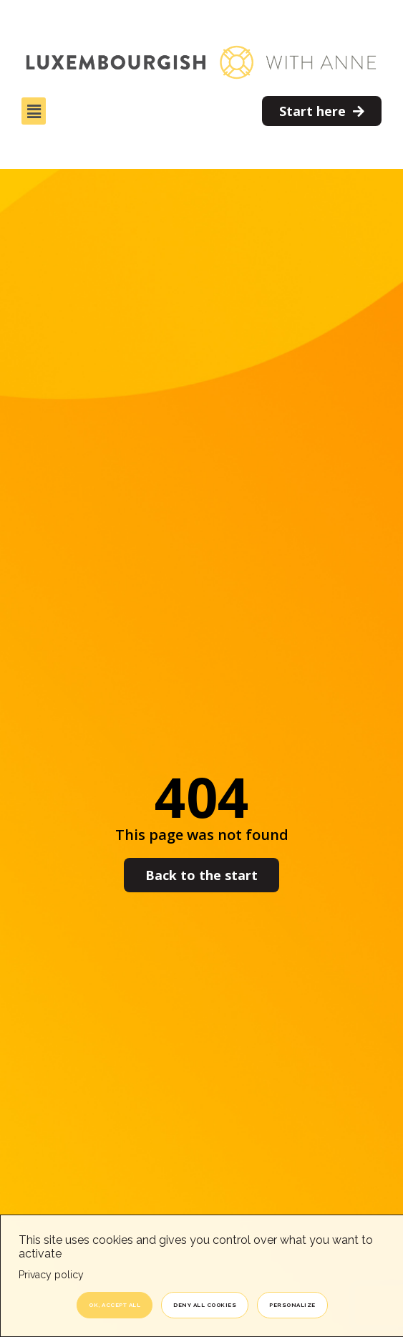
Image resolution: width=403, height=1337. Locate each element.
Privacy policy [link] (51, 1274)
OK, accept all (114, 1304)
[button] (33, 111)
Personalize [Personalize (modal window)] (292, 1304)
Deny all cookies (204, 1304)
